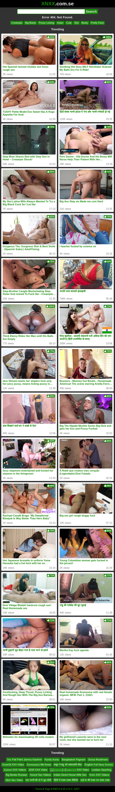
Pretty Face (97, 22)
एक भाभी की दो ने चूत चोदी (38, 780)
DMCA (56, 789)
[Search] (51, 11)
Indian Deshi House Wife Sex (70, 775)
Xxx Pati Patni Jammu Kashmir (24, 759)
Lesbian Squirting (101, 769)
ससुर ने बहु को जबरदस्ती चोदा (68, 764)
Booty (85, 22)
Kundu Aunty (52, 759)
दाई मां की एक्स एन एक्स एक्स (95, 780)
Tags (47, 789)
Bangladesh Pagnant (73, 759)
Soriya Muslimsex (98, 759)
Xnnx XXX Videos (99, 775)
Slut (76, 22)
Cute (68, 22)
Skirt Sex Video (14, 780)
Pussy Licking (46, 22)
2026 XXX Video (38, 769)
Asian (60, 22)
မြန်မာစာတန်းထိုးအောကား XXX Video (69, 769)
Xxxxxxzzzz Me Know (39, 764)
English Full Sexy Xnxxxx (99, 764)
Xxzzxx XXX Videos (15, 769)
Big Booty (30, 22)
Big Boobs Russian (16, 775)
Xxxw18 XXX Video (13, 764)
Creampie (16, 22)
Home (38, 789)
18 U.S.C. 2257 (71, 789)
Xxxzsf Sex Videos (40, 775)
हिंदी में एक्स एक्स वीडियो (66, 780)
